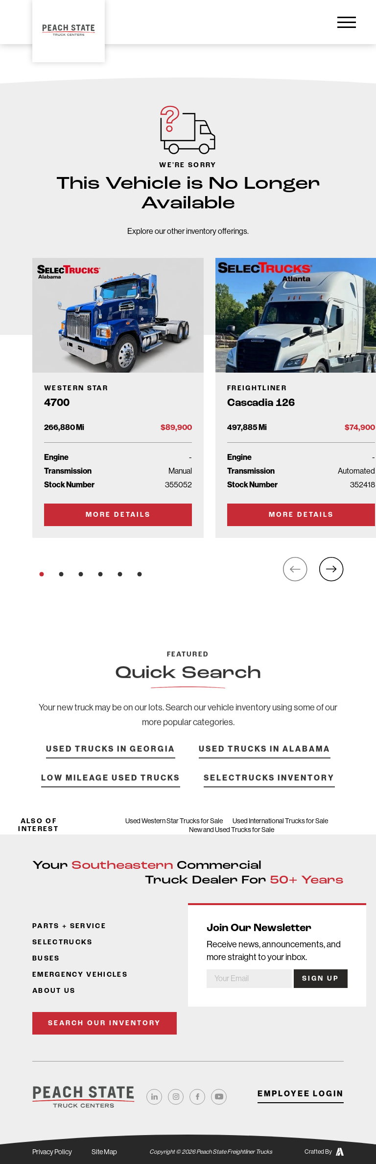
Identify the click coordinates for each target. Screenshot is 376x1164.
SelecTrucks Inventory (269, 791)
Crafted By (324, 1152)
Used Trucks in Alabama (264, 763)
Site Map (104, 1152)
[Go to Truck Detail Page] (118, 397)
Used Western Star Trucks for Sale (174, 821)
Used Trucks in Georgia (110, 763)
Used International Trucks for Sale (280, 821)
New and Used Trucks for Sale (231, 830)
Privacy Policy (52, 1152)
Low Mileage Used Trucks (110, 791)
